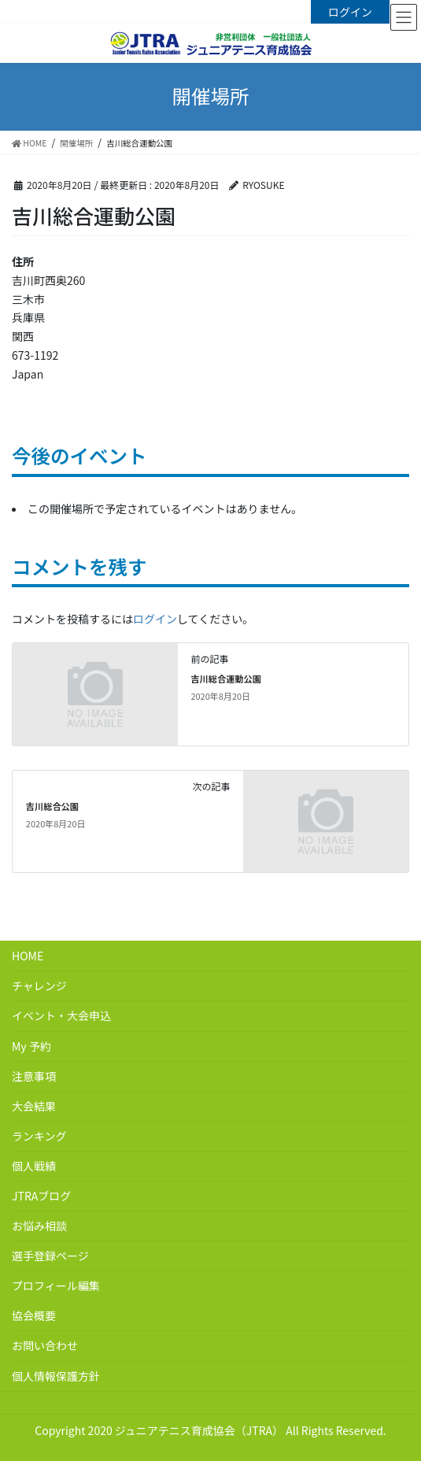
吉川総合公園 (52, 806)
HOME (27, 956)
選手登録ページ (50, 1255)
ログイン (350, 12)
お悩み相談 (39, 1226)
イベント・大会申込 (61, 1015)
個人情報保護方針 (56, 1376)
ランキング (39, 1136)
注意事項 (34, 1076)
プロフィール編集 (56, 1285)
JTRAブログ (41, 1196)
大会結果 (34, 1106)
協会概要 (34, 1315)
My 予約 (31, 1046)
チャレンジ (39, 985)
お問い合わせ (45, 1345)
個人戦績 (34, 1166)
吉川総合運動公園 (225, 678)
